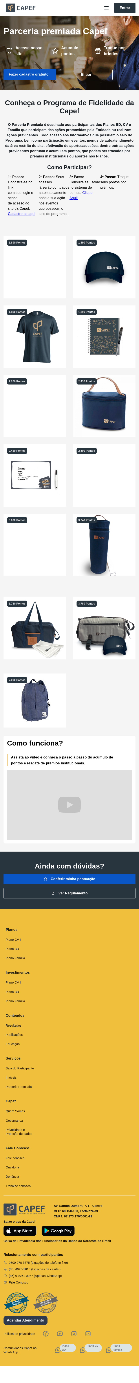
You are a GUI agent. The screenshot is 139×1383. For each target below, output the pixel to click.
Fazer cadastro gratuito (29, 74)
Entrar (125, 8)
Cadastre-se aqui (21, 214)
